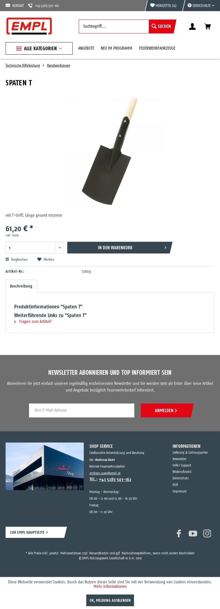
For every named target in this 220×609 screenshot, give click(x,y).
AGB (175, 484)
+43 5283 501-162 (43, 5)
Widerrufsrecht (182, 471)
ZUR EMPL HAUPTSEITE (27, 532)
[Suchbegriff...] (126, 26)
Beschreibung (21, 286)
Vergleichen (17, 260)
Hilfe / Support (182, 465)
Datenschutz (181, 478)
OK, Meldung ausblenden (110, 600)
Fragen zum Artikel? (33, 322)
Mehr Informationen (110, 586)
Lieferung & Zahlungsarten (190, 452)
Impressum (179, 491)
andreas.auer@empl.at (105, 473)
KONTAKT (15, 5)
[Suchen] (161, 26)
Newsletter (179, 459)
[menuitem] (198, 5)
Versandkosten (99, 553)
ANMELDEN (166, 410)
